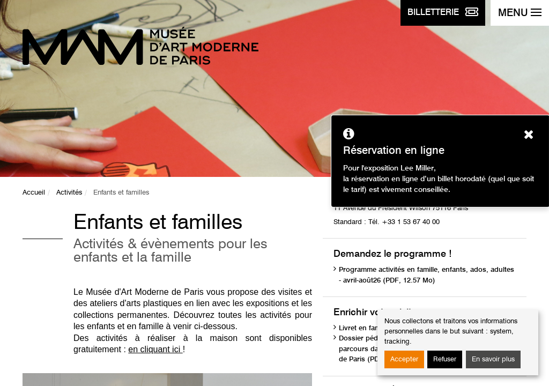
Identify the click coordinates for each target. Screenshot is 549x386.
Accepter (404, 359)
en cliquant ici (155, 349)
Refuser (444, 359)
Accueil (34, 192)
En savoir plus (493, 359)
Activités (69, 192)
